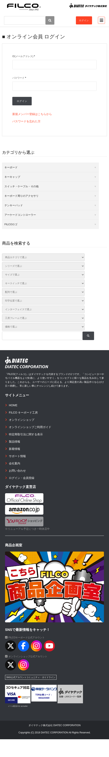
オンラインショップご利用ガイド (30, 427)
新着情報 (14, 448)
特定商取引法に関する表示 (26, 434)
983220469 (44, 698)
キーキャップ (12, 176)
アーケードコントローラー (20, 214)
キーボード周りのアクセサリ (21, 195)
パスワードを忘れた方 (26, 121)
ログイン (84, 20)
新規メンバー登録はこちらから (32, 114)
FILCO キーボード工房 (23, 412)
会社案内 (14, 463)
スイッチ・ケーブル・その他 (21, 186)
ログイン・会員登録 (21, 478)
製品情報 (14, 441)
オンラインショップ (21, 419)
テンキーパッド (13, 205)
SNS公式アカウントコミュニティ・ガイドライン (30, 677)
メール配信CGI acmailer (18, 706)
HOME (13, 405)
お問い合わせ (17, 470)
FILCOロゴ (10, 224)
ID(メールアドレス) (23, 56)
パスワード (19, 77)
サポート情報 (17, 456)
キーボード (11, 167)
